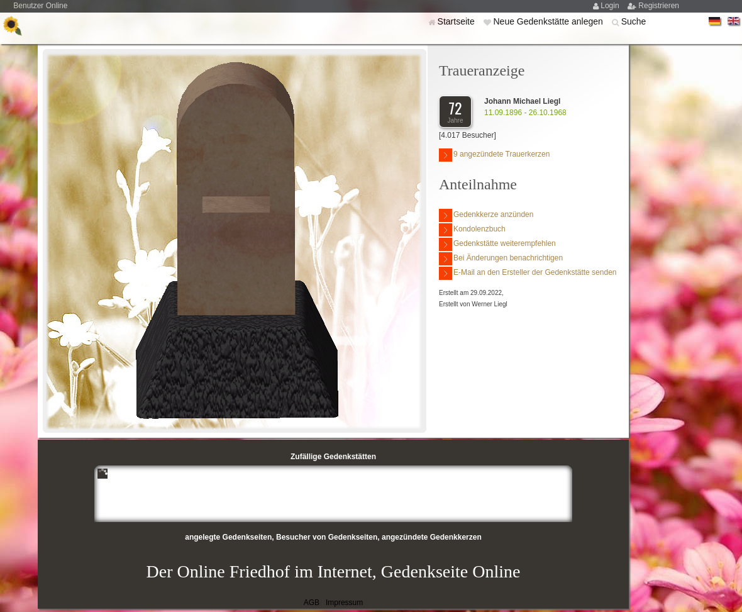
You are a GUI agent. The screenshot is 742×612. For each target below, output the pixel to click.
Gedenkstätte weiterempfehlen (497, 244)
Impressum (344, 602)
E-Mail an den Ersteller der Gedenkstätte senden (527, 273)
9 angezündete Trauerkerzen (494, 155)
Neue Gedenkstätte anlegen (549, 21)
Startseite (457, 21)
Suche (633, 21)
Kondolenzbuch (472, 229)
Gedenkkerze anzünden (486, 215)
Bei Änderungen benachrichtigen (501, 258)
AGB (311, 602)
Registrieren (658, 5)
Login (611, 5)
